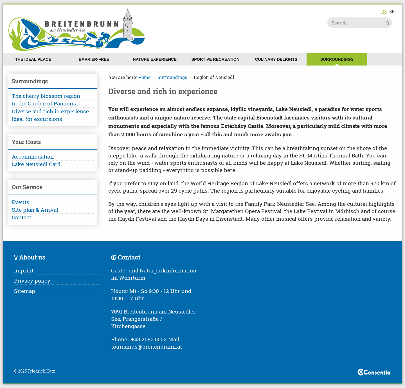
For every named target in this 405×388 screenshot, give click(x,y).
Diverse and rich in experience (50, 111)
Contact (21, 217)
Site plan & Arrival (35, 209)
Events (20, 202)
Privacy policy (32, 280)
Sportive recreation (216, 59)
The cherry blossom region (46, 95)
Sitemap (24, 290)
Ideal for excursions (37, 118)
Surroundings (337, 59)
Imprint (23, 270)
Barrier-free (94, 59)
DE (384, 11)
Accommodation (33, 156)
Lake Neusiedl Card (36, 164)
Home (144, 77)
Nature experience (155, 59)
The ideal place (33, 59)
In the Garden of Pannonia (45, 103)
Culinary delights (276, 59)
